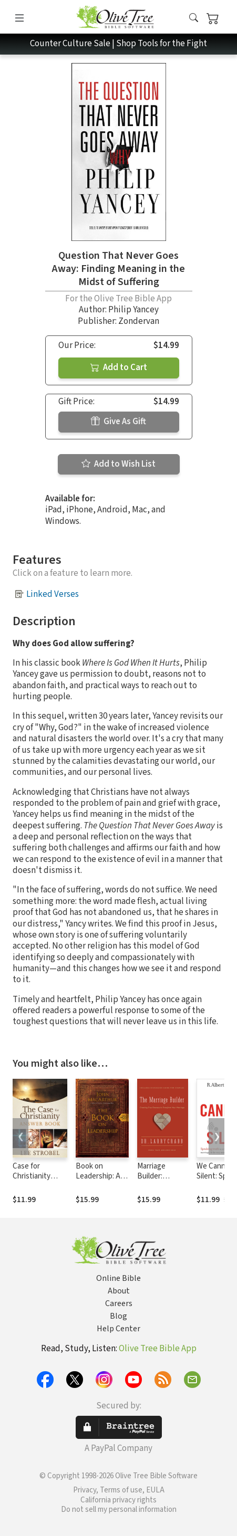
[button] (193, 18)
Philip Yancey (133, 309)
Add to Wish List (118, 464)
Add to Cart (118, 367)
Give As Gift (118, 421)
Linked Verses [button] (52, 594)
